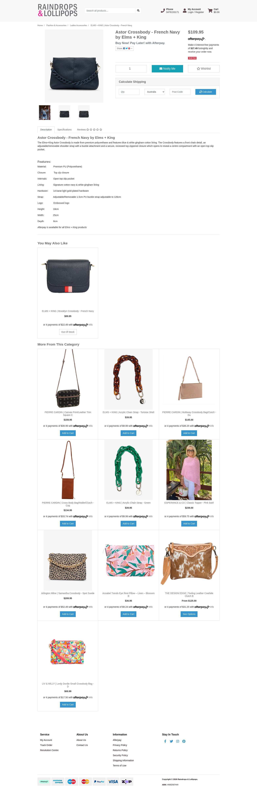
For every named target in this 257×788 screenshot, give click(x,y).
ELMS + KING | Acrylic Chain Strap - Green (128, 502)
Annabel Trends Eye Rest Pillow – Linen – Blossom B (128, 594)
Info (90, 324)
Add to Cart (68, 433)
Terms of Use (119, 765)
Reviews (89, 129)
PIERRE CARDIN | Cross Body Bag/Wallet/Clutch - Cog (68, 504)
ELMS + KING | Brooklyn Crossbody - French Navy (68, 311)
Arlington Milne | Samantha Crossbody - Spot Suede (67, 593)
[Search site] (138, 10)
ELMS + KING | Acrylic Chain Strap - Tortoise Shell (128, 412)
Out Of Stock (67, 332)
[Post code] (180, 92)
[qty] (129, 92)
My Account (46, 740)
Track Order (46, 745)
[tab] (46, 129)
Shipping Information (123, 760)
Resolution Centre (49, 750)
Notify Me (167, 68)
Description (46, 129)
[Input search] (109, 10)
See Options (189, 614)
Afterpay (117, 740)
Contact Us (82, 745)
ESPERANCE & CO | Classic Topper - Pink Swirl (189, 502)
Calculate (205, 91)
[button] (170, 11)
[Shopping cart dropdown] (213, 11)
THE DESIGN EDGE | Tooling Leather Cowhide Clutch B (189, 594)
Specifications (64, 129)
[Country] (154, 92)
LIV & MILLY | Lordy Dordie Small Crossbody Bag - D (68, 685)
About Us (81, 740)
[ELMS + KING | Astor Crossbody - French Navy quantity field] (131, 68)
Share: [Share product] (124, 48)
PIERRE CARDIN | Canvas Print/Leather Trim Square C (68, 413)
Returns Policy (120, 750)
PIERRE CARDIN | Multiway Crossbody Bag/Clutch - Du (189, 413)
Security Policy (120, 755)
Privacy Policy (120, 745)
